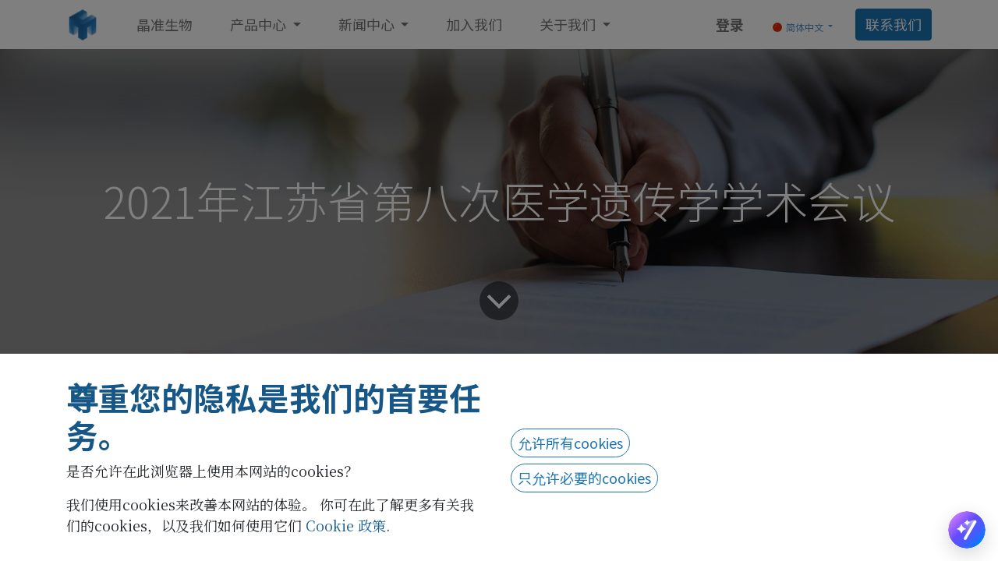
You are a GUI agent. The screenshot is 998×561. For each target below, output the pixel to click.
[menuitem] (164, 24)
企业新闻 (210, 386)
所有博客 (137, 386)
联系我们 (893, 24)
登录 (730, 24)
